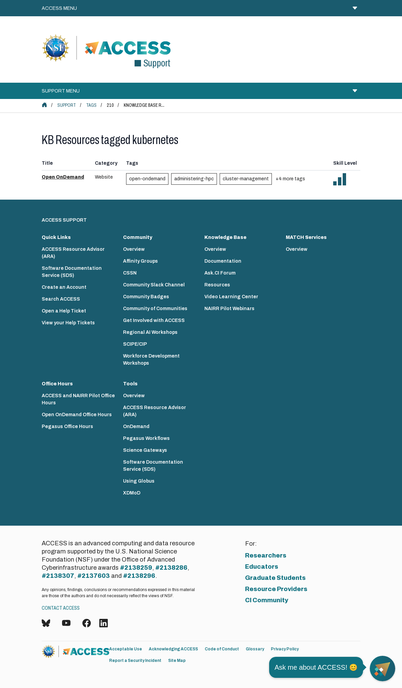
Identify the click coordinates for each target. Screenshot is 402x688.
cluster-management (246, 178)
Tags (91, 105)
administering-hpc (194, 178)
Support (66, 105)
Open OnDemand (63, 177)
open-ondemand (147, 178)
